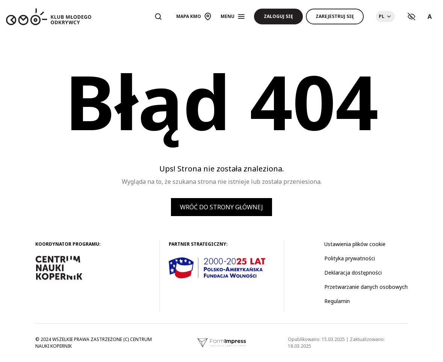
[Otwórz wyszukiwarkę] (158, 17)
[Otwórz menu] (233, 17)
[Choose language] (385, 16)
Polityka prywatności (349, 258)
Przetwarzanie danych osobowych (366, 286)
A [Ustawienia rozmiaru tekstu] (430, 16)
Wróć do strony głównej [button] (221, 207)
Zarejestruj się (335, 16)
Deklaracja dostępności (353, 272)
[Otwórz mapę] (194, 17)
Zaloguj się (278, 16)
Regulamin (337, 301)
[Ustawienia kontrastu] (411, 16)
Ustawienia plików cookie (355, 244)
